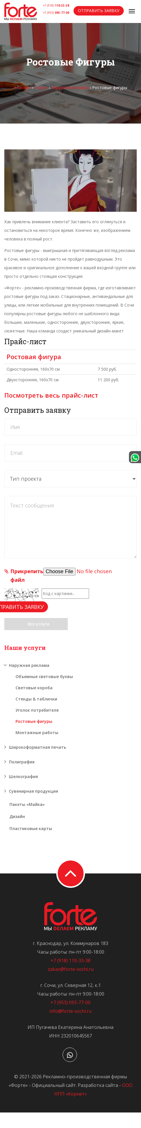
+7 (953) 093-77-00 (70, 1002)
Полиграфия (21, 762)
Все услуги (36, 624)
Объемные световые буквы (44, 676)
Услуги (40, 87)
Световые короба (34, 687)
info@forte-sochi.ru (70, 1011)
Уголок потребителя (37, 710)
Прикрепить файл (26, 575)
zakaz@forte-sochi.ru (71, 969)
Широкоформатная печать (37, 747)
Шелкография (23, 776)
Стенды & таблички (36, 699)
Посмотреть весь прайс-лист (51, 395)
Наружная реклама (69, 87)
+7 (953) (56, 13)
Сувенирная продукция (33, 791)
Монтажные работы (37, 732)
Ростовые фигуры (34, 721)
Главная (22, 87)
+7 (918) (56, 5)
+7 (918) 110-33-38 (70, 960)
